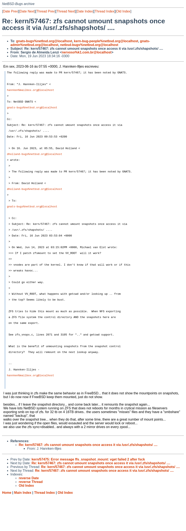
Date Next (27, 11)
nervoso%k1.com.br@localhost (86, 52)
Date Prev (10, 11)
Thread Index (104, 11)
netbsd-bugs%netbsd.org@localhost (89, 45)
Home (6, 527)
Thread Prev (45, 11)
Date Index (85, 11)
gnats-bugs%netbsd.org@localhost (44, 41)
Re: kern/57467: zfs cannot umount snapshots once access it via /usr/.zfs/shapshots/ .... (88, 479)
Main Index (22, 527)
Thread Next (65, 11)
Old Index (123, 11)
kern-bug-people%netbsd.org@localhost (106, 41)
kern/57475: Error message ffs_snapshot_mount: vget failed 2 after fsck (88, 493)
